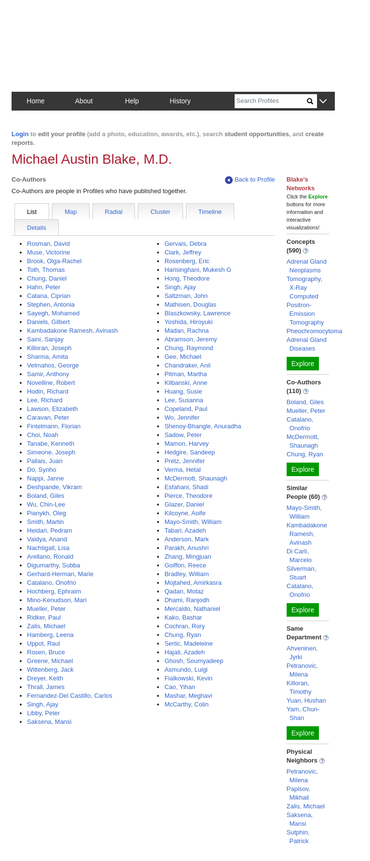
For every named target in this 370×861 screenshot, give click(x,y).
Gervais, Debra (185, 243)
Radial (114, 211)
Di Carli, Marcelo (299, 556)
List (32, 211)
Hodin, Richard (47, 391)
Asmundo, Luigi (186, 669)
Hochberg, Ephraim (54, 591)
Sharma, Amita (47, 356)
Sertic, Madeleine (188, 643)
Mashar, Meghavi (188, 695)
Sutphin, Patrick (298, 837)
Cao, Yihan (179, 687)
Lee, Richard (45, 400)
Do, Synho (41, 469)
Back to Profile (250, 180)
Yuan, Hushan (306, 700)
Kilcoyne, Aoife (184, 513)
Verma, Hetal (182, 469)
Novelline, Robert (51, 382)
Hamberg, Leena (50, 634)
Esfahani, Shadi (186, 487)
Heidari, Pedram (49, 530)
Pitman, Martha (185, 374)
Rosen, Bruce (46, 652)
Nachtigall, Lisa (48, 547)
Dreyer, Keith (45, 678)
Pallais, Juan (45, 461)
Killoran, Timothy (299, 687)
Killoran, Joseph (49, 348)
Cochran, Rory (184, 626)
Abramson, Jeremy (190, 339)
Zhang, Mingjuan (187, 556)
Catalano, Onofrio (51, 582)
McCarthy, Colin (186, 704)
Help (132, 101)
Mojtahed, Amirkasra (193, 582)
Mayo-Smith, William (192, 521)
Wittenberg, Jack (50, 669)
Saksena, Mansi (49, 721)
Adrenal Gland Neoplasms (307, 266)
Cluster (160, 211)
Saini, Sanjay (45, 339)
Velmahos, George (53, 365)
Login (20, 134)
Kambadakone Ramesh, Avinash (72, 330)
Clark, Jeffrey (182, 252)
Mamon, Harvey (186, 443)
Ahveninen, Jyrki (302, 653)
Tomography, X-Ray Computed (304, 287)
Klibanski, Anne (185, 382)
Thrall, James (46, 687)
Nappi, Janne (45, 478)
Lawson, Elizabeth (52, 408)
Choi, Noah (42, 434)
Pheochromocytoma (315, 331)
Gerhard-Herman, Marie (60, 574)
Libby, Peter (43, 713)
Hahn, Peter (43, 287)
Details (36, 227)
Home (35, 101)
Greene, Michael (50, 660)
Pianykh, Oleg (46, 513)
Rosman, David (48, 243)
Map (71, 211)
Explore (302, 363)
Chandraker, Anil (187, 365)
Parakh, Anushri (186, 547)
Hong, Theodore (187, 278)
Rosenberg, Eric (186, 261)
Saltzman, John (186, 295)
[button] (323, 101)
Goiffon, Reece (185, 565)
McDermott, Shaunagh (195, 478)
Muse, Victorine (48, 252)
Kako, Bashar (183, 617)
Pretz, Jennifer (184, 461)
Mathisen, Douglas (190, 304)
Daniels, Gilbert (48, 321)
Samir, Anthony (48, 374)
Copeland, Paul (185, 408)
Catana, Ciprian (48, 295)
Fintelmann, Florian (53, 426)
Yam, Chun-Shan (303, 713)
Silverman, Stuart (301, 573)
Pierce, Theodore (188, 495)
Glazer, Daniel (184, 504)
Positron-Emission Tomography (305, 313)
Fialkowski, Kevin (188, 678)
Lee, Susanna (183, 400)
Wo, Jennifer (181, 417)
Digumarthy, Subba (53, 565)
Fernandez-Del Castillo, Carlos (69, 695)
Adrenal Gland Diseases (307, 344)
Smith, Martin (45, 521)
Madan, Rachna (186, 330)
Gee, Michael (182, 356)
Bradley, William (186, 574)
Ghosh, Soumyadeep (193, 660)
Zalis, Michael (46, 626)
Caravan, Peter (48, 417)
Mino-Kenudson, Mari (57, 600)
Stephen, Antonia (51, 304)
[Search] (271, 101)
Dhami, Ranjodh (186, 600)
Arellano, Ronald (50, 556)
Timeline (210, 211)
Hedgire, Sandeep (189, 452)
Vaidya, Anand (47, 539)
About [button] (84, 101)
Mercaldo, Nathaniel (192, 608)
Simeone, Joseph (51, 452)
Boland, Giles (45, 495)
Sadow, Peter (182, 434)
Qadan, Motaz (184, 591)
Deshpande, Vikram (54, 487)
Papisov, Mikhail (298, 793)
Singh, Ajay (42, 704)
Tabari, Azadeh (185, 530)
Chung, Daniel (46, 278)
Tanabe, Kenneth (50, 443)
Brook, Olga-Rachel (54, 261)
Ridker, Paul (44, 617)
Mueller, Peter (46, 608)
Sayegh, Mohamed (53, 313)
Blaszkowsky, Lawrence (197, 313)
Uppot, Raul (43, 643)
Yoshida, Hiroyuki (188, 321)
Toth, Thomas (46, 269)
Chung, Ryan (182, 634)
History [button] (180, 101)
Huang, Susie (183, 391)
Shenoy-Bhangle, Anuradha (202, 426)
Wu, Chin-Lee (46, 504)
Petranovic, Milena (302, 670)
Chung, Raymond (188, 348)
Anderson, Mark (186, 539)
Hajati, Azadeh (184, 652)
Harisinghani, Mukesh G (197, 269)
